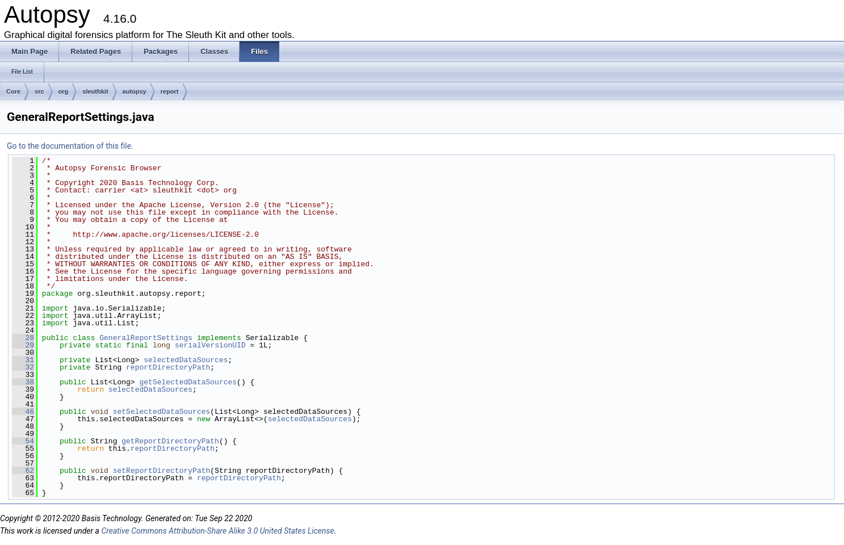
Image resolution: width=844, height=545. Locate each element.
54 (23, 441)
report (170, 91)
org (63, 91)
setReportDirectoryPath (162, 471)
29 (23, 345)
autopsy (134, 91)
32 (23, 367)
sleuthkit (95, 91)
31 (23, 360)
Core (13, 91)
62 (23, 471)
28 (23, 338)
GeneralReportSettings (145, 338)
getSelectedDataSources (188, 382)
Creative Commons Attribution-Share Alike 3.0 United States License (217, 530)
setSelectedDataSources (162, 411)
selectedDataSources (186, 360)
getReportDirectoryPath (170, 441)
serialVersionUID (210, 345)
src (39, 91)
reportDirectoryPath (168, 367)
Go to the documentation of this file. (70, 145)
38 (23, 382)
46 (23, 411)
